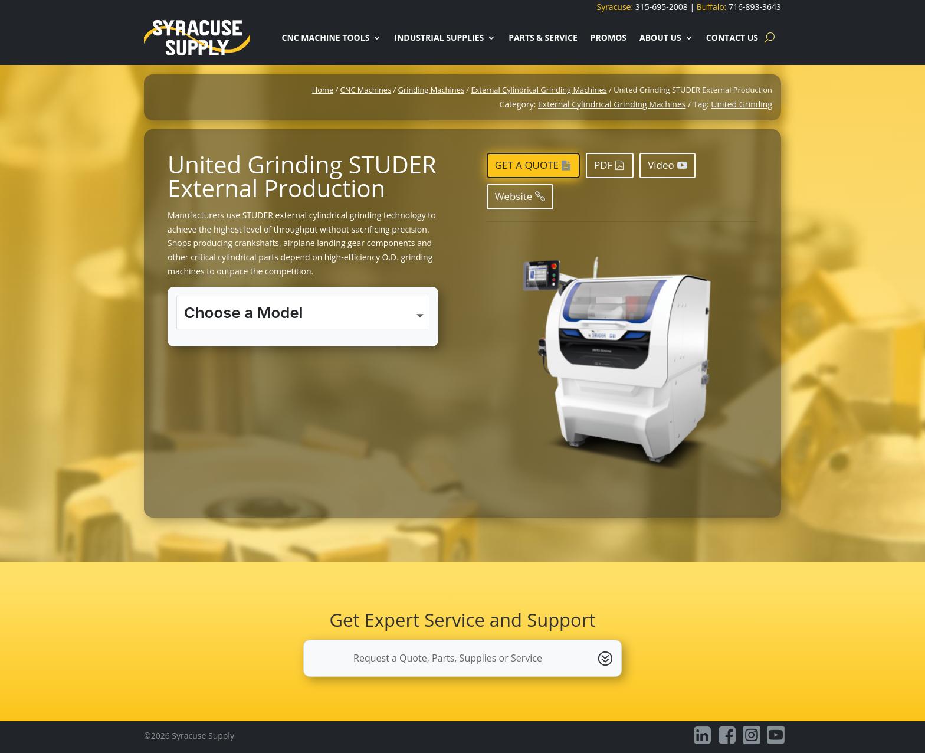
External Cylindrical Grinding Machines (538, 89)
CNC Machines (366, 89)
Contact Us (732, 37)
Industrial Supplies (439, 37)
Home (322, 89)
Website (514, 196)
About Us (660, 37)
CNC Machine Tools (325, 37)
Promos (608, 37)
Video (661, 165)
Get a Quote (527, 165)
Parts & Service (543, 37)
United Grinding (741, 104)
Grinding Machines (431, 89)
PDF (603, 165)
